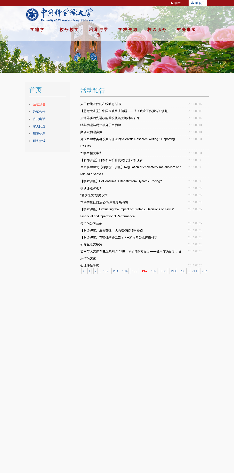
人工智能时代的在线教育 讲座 (101, 104)
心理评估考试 (89, 265)
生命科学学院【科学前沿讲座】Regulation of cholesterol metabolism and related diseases (130, 170)
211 (194, 271)
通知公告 (39, 111)
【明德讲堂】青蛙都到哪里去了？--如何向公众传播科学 (118, 237)
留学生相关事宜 (91, 153)
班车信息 (39, 133)
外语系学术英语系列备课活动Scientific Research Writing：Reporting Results (127, 142)
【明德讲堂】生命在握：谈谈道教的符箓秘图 (111, 230)
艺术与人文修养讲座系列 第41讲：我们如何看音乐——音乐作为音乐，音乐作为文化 (130, 255)
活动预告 (39, 104)
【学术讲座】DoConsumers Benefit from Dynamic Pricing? (121, 181)
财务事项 (187, 29)
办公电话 (39, 119)
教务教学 (69, 29)
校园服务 (157, 29)
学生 (175, 3)
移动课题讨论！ (91, 188)
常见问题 (39, 126)
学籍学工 (40, 29)
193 (115, 271)
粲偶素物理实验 (91, 132)
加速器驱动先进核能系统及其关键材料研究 (110, 118)
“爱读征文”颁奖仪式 (93, 195)
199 (173, 271)
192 (105, 271)
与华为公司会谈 (91, 223)
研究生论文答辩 (91, 244)
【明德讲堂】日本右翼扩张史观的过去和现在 (111, 160)
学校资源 (128, 29)
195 (134, 271)
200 (182, 271)
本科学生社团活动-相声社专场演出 (104, 202)
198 (163, 271)
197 (153, 271)
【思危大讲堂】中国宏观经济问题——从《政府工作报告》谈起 (124, 111)
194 (124, 271)
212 (204, 271)
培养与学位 (99, 32)
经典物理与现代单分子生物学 (100, 125)
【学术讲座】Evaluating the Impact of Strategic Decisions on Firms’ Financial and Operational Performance (127, 213)
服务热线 (39, 141)
